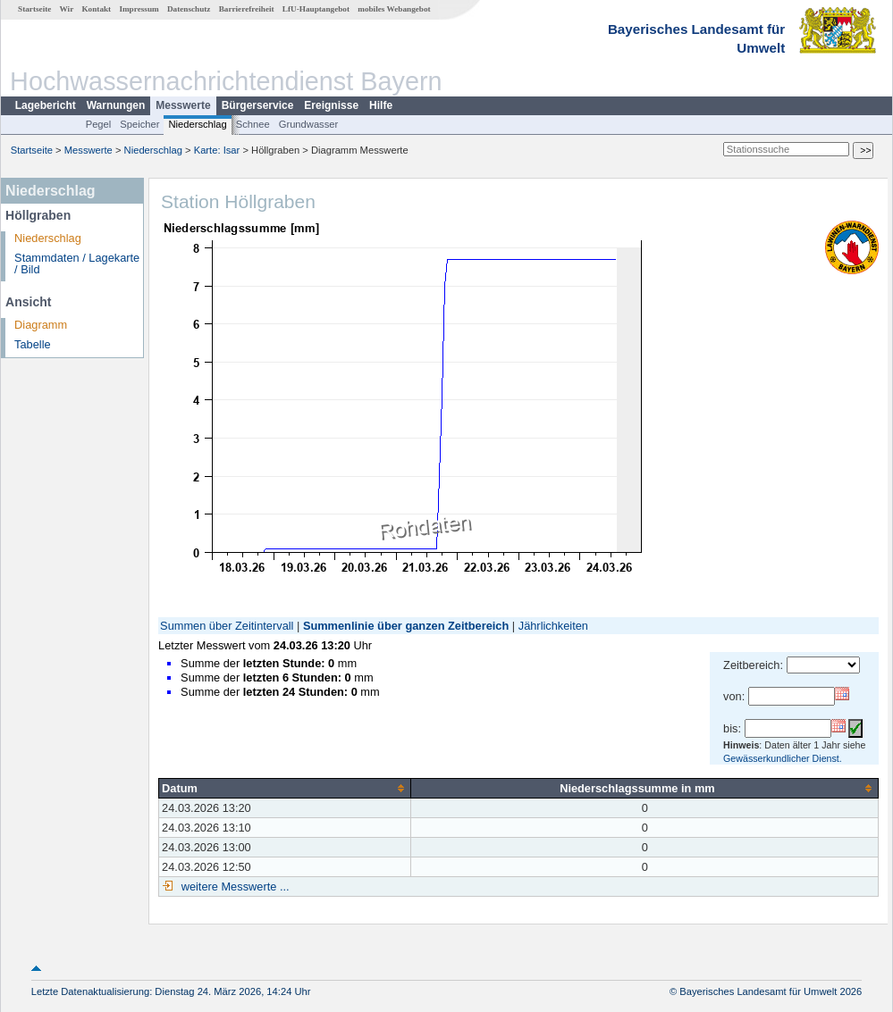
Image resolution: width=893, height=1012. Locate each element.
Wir (67, 8)
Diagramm (40, 324)
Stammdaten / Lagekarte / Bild (76, 263)
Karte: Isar (217, 150)
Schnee (253, 124)
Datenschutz (189, 8)
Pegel (99, 124)
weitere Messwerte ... (233, 886)
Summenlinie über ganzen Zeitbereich (406, 625)
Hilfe (380, 105)
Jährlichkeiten (553, 625)
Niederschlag (197, 124)
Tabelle (32, 344)
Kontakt (96, 8)
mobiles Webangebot (394, 8)
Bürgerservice (258, 105)
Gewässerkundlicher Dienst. (782, 758)
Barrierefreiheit (246, 8)
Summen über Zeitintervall (226, 625)
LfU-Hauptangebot (316, 8)
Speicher (139, 124)
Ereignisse (331, 105)
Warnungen (116, 105)
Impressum (138, 8)
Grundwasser (309, 124)
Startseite (34, 8)
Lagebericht (45, 105)
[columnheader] (285, 788)
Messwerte (183, 105)
